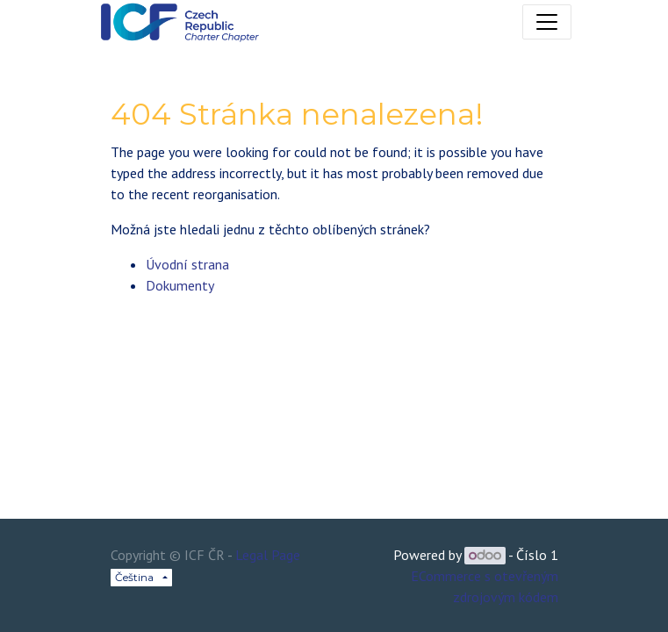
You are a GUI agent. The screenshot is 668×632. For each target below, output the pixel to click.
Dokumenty (180, 285)
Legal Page (267, 555)
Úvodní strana (187, 264)
